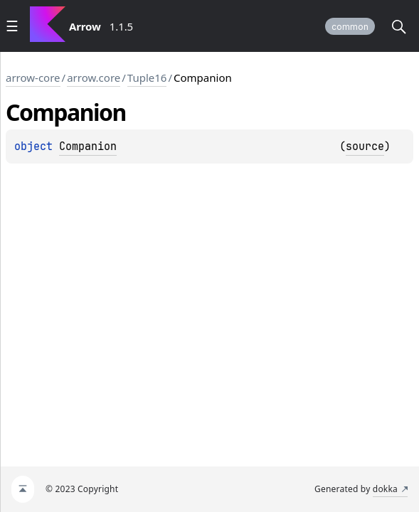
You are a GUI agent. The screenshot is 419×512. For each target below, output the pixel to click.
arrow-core (33, 77)
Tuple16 (147, 77)
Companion (88, 146)
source (365, 146)
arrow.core (93, 77)
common (350, 26)
